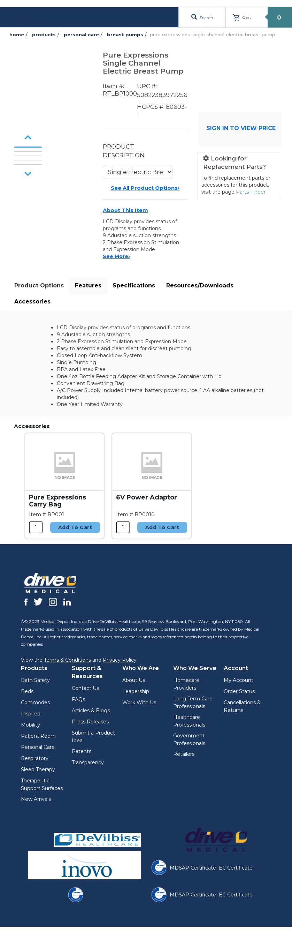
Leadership (135, 691)
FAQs (78, 699)
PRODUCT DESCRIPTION (124, 150)
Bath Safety (35, 680)
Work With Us (139, 702)
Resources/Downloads (199, 285)
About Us (133, 680)
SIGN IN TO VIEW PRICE (241, 128)
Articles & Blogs (91, 710)
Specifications (134, 285)
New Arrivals (36, 799)
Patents (81, 751)
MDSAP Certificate (193, 868)
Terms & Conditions (67, 660)
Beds (27, 691)
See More (116, 256)
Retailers (183, 754)
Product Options (39, 285)
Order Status (239, 691)
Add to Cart (75, 527)
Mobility (30, 725)
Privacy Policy (120, 660)
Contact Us (85, 688)
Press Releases (90, 722)
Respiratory (34, 758)
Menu (21, 17)
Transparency (88, 762)
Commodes (35, 702)
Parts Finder (251, 192)
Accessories (32, 301)
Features (88, 285)
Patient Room (38, 736)
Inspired (30, 714)
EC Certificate (236, 868)
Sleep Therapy (38, 769)
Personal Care (38, 747)
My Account (238, 680)
